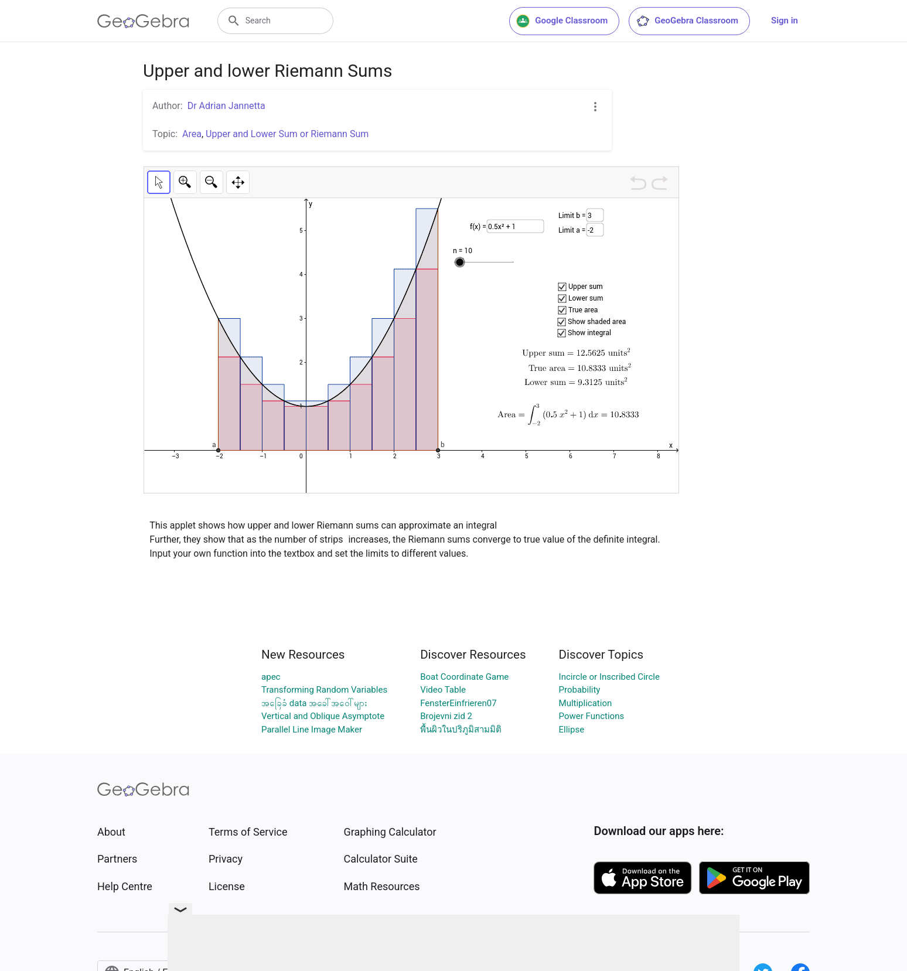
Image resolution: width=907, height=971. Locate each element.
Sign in (784, 20)
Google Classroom (562, 21)
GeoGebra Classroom (687, 21)
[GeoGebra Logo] (143, 21)
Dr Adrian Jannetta (226, 105)
